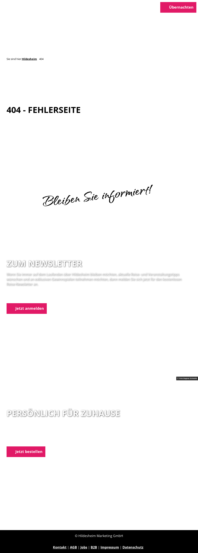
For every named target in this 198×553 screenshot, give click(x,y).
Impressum (110, 547)
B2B (94, 547)
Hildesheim (29, 59)
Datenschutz (132, 547)
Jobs (83, 547)
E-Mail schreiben (20, 440)
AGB (73, 547)
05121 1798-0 (24, 435)
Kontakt (59, 547)
